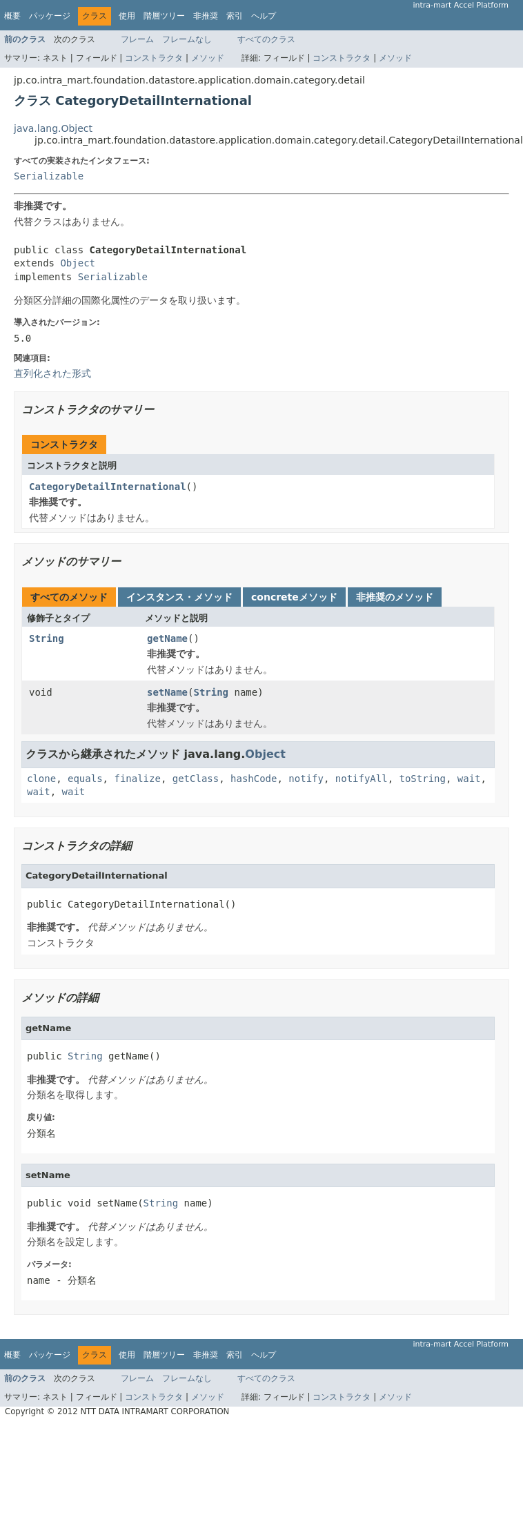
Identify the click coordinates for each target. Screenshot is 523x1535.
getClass (195, 778)
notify (306, 778)
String (46, 638)
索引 (234, 16)
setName (167, 692)
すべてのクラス (266, 39)
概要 (12, 16)
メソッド (207, 58)
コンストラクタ (154, 58)
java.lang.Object (53, 128)
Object (77, 262)
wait (469, 778)
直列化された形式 (52, 373)
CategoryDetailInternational (107, 486)
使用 (127, 16)
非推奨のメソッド (394, 597)
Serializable (48, 176)
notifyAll (361, 778)
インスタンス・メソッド (179, 597)
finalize (137, 778)
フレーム (137, 39)
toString (422, 778)
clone (41, 778)
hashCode (253, 778)
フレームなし (187, 39)
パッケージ (49, 16)
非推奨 (205, 16)
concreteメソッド (294, 597)
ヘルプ (263, 16)
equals (85, 778)
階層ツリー (164, 16)
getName (167, 638)
